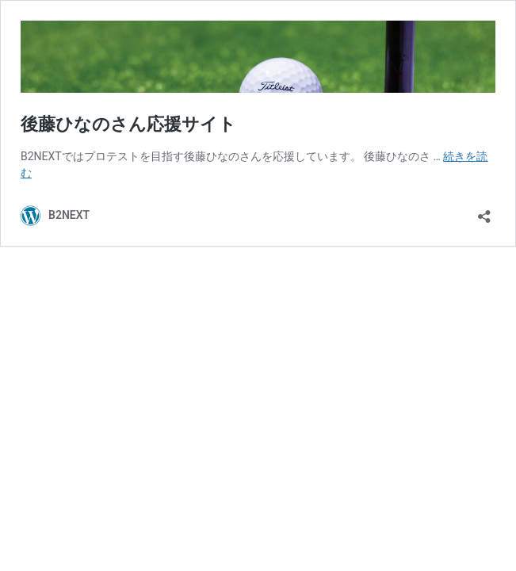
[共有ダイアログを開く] (484, 211)
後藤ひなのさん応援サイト (128, 124)
